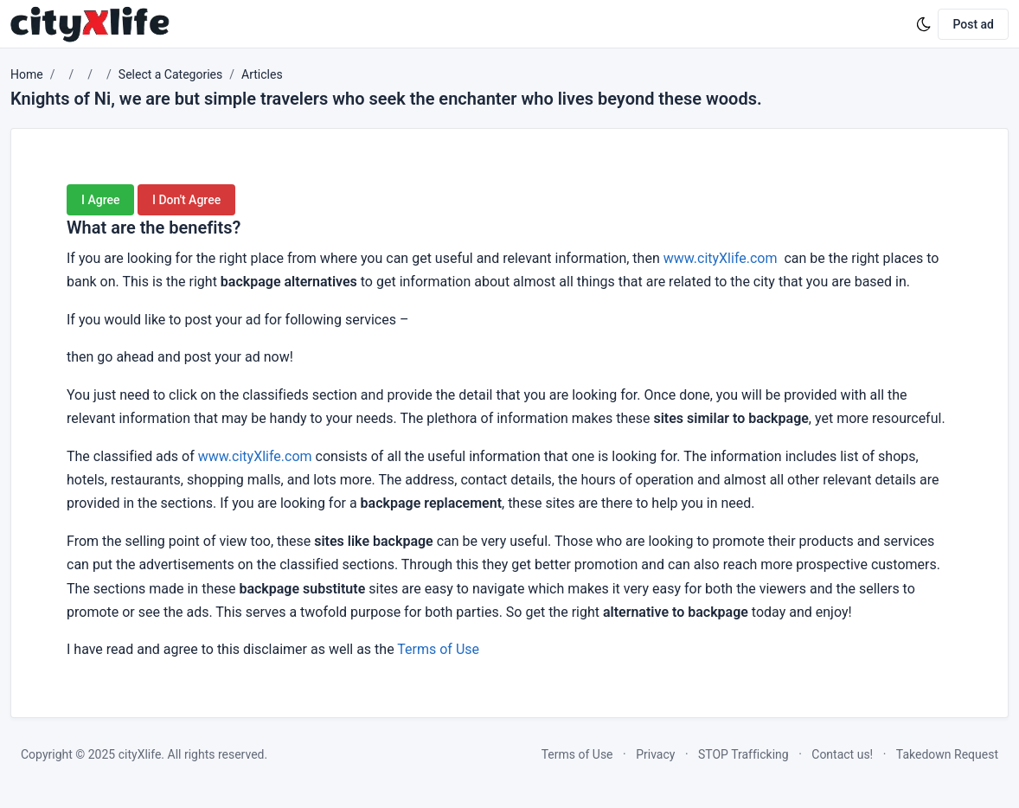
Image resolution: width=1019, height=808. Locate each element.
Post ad (973, 24)
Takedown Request (947, 754)
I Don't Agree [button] (186, 200)
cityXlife (140, 754)
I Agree (100, 200)
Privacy (655, 754)
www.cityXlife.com (720, 258)
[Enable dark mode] (923, 24)
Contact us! (842, 754)
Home (26, 74)
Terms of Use (438, 649)
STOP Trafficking (743, 754)
